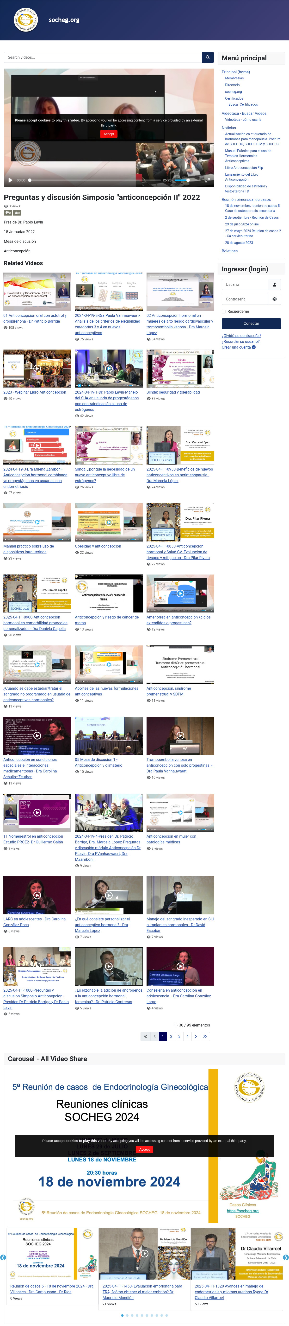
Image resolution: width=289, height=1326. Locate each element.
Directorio (232, 85)
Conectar (251, 323)
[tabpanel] (52, 1267)
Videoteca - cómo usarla (243, 119)
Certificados (234, 98)
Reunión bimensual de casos (246, 199)
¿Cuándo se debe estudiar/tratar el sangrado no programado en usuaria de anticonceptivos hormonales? (36, 694)
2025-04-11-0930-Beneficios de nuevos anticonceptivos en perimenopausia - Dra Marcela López (180, 475)
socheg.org (233, 92)
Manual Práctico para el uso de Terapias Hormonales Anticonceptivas (248, 156)
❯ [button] (286, 1257)
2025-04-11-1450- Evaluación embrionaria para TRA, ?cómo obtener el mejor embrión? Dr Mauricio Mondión (142, 1292)
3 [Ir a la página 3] (179, 1036)
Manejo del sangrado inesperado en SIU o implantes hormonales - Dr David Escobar (180, 925)
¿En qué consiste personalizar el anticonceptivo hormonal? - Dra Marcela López (102, 925)
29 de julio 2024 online (242, 224)
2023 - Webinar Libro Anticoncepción (34, 392)
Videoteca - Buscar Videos (244, 113)
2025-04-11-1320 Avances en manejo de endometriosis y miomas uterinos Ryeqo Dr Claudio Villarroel (231, 1292)
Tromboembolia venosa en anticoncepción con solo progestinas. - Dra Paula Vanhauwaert (179, 765)
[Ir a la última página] (205, 1036)
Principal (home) (236, 72)
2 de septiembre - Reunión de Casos (252, 217)
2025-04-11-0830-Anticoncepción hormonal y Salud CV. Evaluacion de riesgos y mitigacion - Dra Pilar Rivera (178, 552)
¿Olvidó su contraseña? (241, 335)
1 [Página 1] (163, 1036)
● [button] (122, 1315)
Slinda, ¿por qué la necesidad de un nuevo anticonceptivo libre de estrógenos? (105, 475)
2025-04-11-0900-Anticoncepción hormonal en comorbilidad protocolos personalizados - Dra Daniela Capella (35, 623)
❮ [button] (3, 1257)
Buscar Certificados (243, 104)
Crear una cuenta (239, 347)
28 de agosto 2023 (239, 243)
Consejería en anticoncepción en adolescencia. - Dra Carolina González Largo (179, 996)
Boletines (230, 251)
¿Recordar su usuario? (240, 341)
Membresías (234, 78)
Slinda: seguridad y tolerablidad (173, 392)
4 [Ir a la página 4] (187, 1036)
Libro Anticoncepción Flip (244, 168)
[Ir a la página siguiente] (195, 1036)
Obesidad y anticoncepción (98, 546)
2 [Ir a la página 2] (171, 1036)
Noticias (229, 128)
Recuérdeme (238, 311)
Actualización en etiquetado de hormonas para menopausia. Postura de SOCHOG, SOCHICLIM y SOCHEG (252, 139)
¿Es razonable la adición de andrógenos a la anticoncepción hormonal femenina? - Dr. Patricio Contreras (108, 996)
